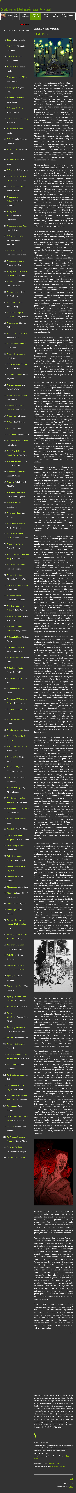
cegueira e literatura (35, 15)
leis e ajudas (63, 15)
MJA (71, 1486)
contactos (71, 15)
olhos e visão (16, 15)
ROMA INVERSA (53, 1463)
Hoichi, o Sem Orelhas (46, 28)
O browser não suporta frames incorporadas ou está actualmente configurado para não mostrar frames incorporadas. (16, 590)
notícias (9, 15)
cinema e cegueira (46, 15)
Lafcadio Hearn (41, 34)
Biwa (71, 1401)
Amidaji (36, 1406)
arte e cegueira (56, 15)
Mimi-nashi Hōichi (41, 1395)
